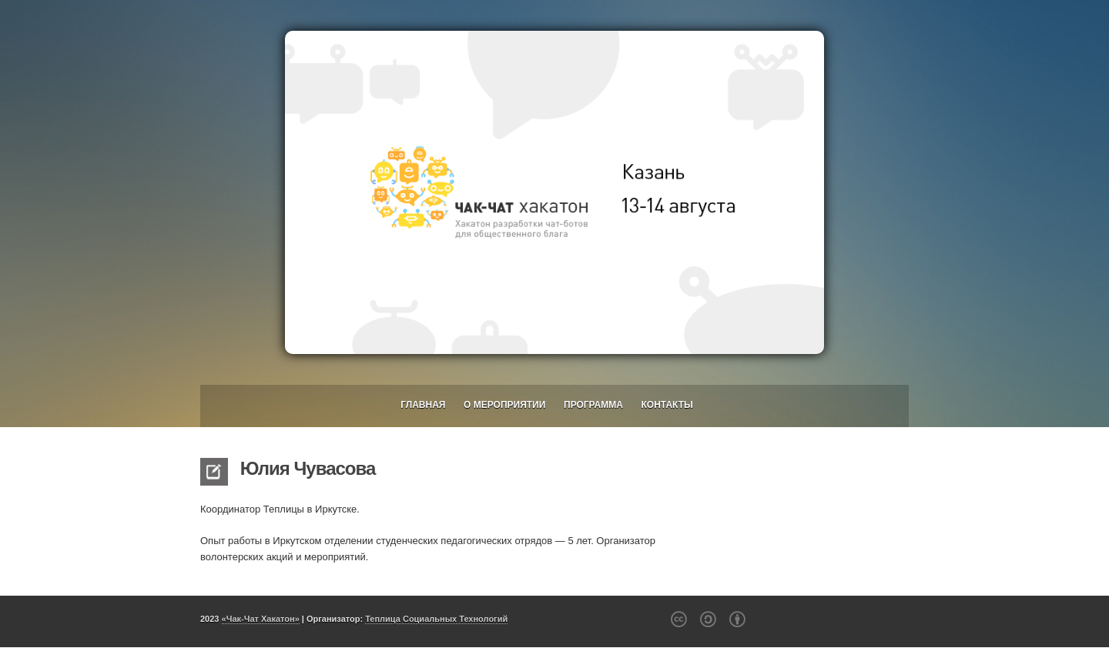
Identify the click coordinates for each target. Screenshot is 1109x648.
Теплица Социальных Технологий (436, 618)
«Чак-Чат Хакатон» (261, 618)
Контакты (667, 404)
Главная (422, 404)
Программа (593, 404)
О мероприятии (504, 404)
